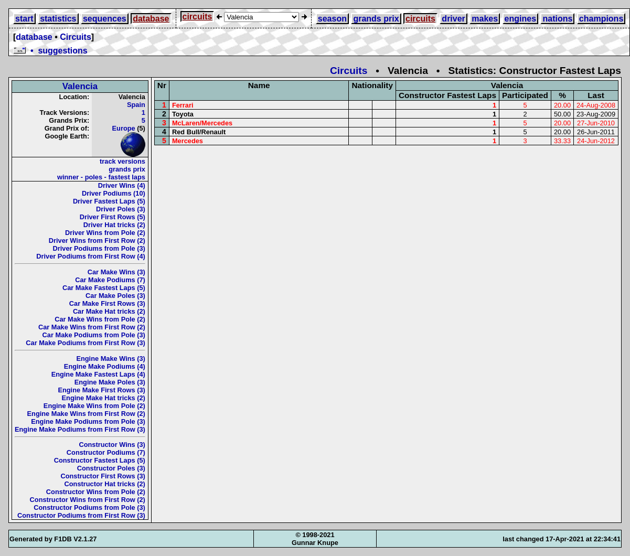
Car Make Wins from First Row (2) (91, 327)
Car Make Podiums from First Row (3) (85, 343)
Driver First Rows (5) (112, 217)
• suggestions (50, 50)
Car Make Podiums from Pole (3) (93, 335)
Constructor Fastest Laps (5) (99, 460)
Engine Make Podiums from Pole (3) (88, 421)
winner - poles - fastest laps (101, 177)
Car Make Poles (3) (115, 296)
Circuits (75, 37)
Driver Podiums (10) (113, 193)
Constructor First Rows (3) (102, 476)
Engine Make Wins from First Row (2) (86, 414)
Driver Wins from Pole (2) (105, 233)
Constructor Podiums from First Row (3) (81, 515)
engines (520, 18)
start (24, 18)
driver (453, 18)
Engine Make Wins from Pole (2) (94, 406)
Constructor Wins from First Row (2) (87, 500)
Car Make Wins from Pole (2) (100, 319)
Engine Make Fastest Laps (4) (98, 374)
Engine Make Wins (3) (110, 358)
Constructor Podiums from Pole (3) (89, 507)
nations (557, 18)
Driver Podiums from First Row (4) (90, 256)
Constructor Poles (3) (111, 468)
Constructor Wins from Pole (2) (95, 492)
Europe (123, 128)
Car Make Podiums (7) (110, 280)
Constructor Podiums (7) (106, 452)
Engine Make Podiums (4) (104, 366)
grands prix (376, 18)
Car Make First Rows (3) (107, 303)
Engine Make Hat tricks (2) (103, 398)
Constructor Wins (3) (112, 444)
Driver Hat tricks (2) (114, 225)
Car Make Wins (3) (116, 272)
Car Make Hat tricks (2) (109, 311)
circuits (197, 16)
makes (485, 18)
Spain (136, 105)
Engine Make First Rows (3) (101, 390)
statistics (58, 18)
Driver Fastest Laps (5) (109, 201)
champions (601, 18)
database (151, 18)
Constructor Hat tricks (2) (105, 484)
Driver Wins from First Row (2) (97, 240)
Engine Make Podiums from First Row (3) (80, 429)
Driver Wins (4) (121, 185)
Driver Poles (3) (120, 209)
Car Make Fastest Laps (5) (103, 288)
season (332, 18)
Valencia (80, 86)
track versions (122, 161)
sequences (104, 18)
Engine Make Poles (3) (109, 382)
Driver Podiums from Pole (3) (99, 248)
